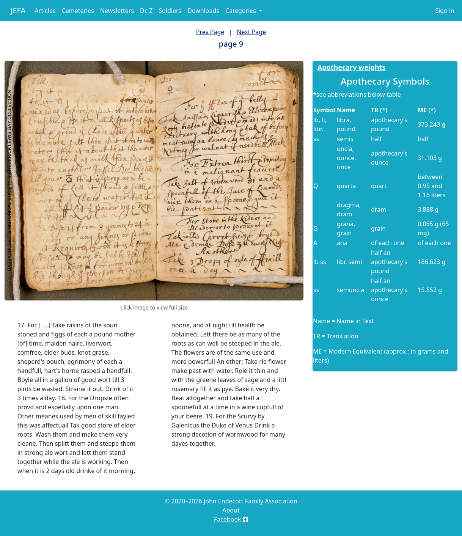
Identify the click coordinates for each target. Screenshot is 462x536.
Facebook (227, 519)
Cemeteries (78, 10)
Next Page (251, 32)
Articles (45, 10)
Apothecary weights (351, 67)
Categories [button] (241, 10)
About (230, 510)
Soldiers (170, 10)
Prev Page (210, 32)
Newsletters (117, 10)
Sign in (444, 10)
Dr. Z (146, 10)
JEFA (18, 10)
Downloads (203, 10)
